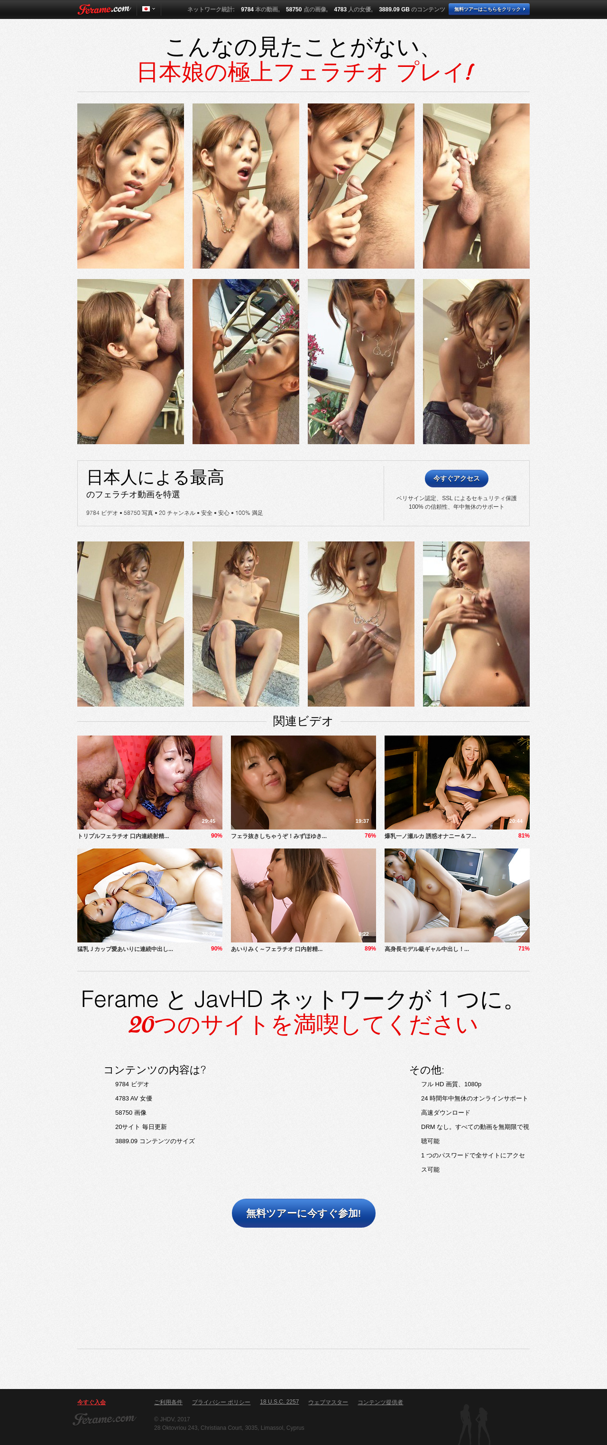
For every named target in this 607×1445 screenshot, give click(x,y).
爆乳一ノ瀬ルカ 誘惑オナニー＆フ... (430, 836)
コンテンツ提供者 (380, 1402)
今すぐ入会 (91, 1402)
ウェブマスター (328, 1402)
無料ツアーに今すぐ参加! (303, 1213)
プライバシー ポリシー (221, 1402)
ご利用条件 (168, 1402)
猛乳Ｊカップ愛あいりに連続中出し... (125, 949)
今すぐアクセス (456, 478)
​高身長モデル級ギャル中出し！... (427, 949)
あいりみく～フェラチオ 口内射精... (276, 949)
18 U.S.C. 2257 (279, 1401)
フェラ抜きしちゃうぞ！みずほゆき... (279, 836)
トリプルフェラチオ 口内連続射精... (123, 836)
